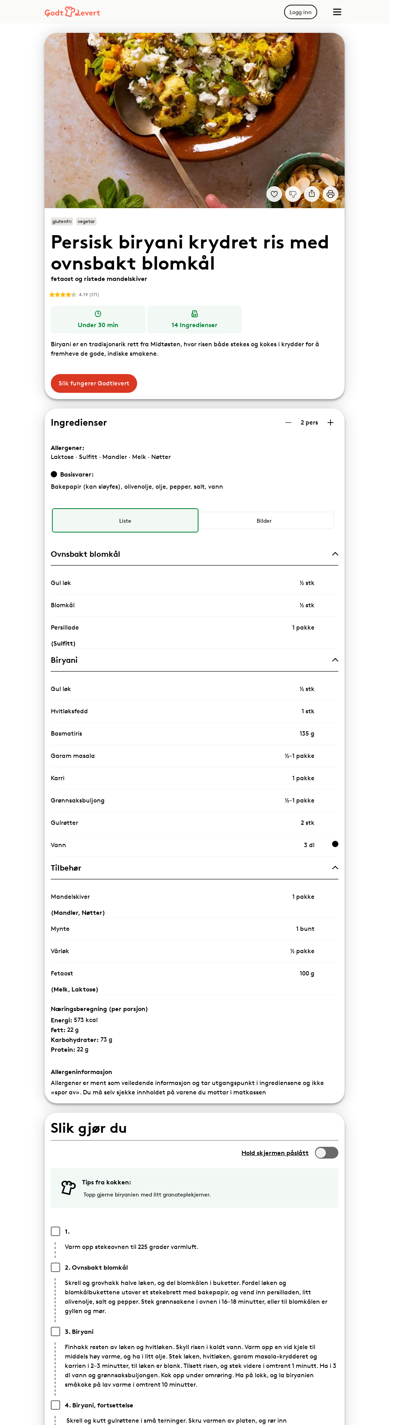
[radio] (125, 520)
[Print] (330, 194)
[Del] (312, 194)
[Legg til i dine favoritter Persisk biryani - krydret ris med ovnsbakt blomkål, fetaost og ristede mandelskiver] (274, 194)
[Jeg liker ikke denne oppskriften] (293, 194)
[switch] (326, 1153)
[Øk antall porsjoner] (330, 422)
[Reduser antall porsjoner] (288, 422)
